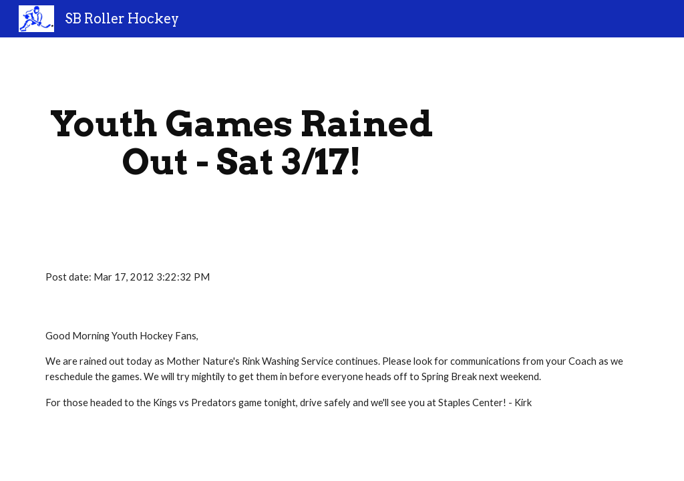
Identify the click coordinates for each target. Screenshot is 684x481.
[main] (241, 142)
